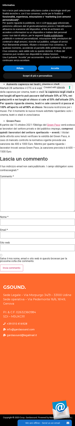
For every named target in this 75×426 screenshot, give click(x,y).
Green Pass (53, 124)
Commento (7, 176)
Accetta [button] (55, 68)
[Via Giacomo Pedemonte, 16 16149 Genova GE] (37, 376)
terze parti (52, 23)
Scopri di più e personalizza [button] (37, 75)
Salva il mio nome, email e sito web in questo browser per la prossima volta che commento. (33, 259)
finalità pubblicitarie (53, 35)
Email (4, 230)
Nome (4, 217)
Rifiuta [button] (20, 68)
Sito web (5, 242)
